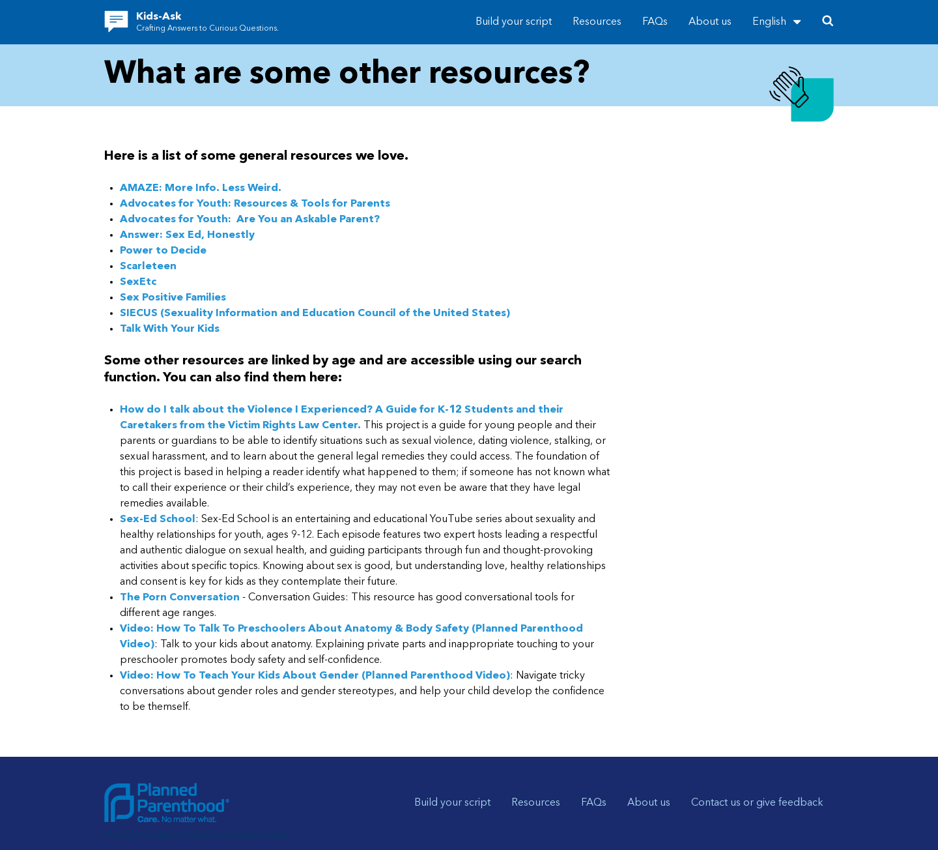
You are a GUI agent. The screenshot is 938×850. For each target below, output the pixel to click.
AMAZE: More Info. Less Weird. (200, 188)
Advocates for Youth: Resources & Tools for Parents (255, 204)
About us (710, 22)
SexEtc (138, 282)
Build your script (514, 22)
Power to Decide (163, 251)
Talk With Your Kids (170, 329)
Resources (597, 22)
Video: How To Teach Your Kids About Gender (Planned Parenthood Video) (315, 676)
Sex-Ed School (157, 519)
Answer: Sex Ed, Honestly (187, 235)
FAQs (655, 22)
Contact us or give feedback (757, 803)
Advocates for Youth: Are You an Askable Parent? (251, 219)
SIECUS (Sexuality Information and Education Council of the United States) (315, 313)
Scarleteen (148, 266)
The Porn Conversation (180, 598)
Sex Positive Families (173, 298)
